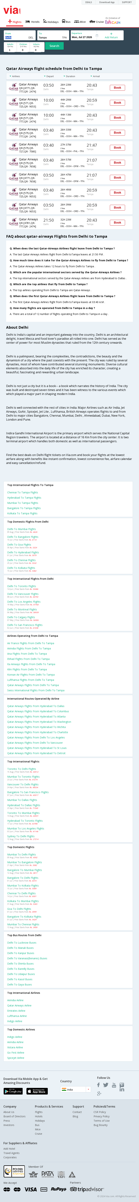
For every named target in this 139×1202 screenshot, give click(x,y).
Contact (77, 1112)
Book (117, 87)
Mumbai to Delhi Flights (21, 854)
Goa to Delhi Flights (19, 909)
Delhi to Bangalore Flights (22, 537)
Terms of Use (102, 1120)
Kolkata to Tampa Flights (22, 513)
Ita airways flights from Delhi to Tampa (31, 664)
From (8, 33)
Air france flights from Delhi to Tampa (30, 643)
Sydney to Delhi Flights (21, 836)
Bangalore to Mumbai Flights (24, 870)
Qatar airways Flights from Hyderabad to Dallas (35, 706)
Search (54, 46)
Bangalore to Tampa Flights (24, 508)
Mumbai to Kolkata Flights (23, 885)
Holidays (40, 1120)
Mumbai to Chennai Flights (23, 924)
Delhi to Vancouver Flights (23, 594)
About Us (8, 1112)
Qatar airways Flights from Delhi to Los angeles (36, 737)
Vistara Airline (15, 1047)
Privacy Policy (101, 1116)
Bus (37, 1125)
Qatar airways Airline (19, 1005)
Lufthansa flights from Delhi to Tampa (30, 680)
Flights (39, 1112)
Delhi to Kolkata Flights (21, 568)
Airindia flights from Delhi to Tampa (29, 648)
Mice (38, 1129)
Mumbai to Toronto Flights (23, 776)
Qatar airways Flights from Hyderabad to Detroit (36, 753)
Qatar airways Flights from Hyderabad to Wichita (36, 727)
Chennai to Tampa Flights (22, 492)
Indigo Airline (14, 1021)
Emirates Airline (16, 1010)
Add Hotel (9, 1148)
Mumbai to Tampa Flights (22, 503)
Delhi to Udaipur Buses (21, 974)
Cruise (38, 1133)
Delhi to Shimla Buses (20, 963)
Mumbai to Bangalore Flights (24, 862)
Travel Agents (11, 1153)
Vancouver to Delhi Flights (23, 784)
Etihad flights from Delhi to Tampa (28, 659)
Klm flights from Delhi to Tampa (27, 669)
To (40, 33)
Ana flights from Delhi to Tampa (27, 653)
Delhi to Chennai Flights (21, 560)
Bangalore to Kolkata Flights (24, 916)
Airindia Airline (15, 1000)
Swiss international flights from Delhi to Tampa (35, 690)
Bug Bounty (101, 1125)
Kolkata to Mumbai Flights (23, 901)
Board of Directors (14, 1116)
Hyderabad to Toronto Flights (25, 820)
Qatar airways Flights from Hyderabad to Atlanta (36, 716)
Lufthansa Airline (17, 1016)
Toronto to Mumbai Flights (23, 813)
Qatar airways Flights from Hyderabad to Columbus (38, 711)
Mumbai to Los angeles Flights (25, 828)
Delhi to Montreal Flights (22, 609)
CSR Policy (100, 1112)
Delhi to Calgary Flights (21, 617)
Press (6, 1120)
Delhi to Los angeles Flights (24, 601)
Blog (75, 1116)
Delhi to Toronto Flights (21, 586)
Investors (8, 1125)
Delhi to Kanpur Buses (20, 953)
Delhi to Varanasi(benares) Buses (27, 958)
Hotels (39, 1116)
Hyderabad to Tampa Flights (24, 497)
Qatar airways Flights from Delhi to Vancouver (35, 742)
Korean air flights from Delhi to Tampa (31, 674)
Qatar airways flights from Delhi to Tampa (33, 685)
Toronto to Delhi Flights (21, 769)
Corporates (10, 1157)
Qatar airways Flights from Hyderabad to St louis (37, 748)
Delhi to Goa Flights (19, 544)
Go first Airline (15, 1052)
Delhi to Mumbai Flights (21, 529)
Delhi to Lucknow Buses (21, 942)
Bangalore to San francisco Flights (28, 792)
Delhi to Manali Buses (20, 948)
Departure (77, 33)
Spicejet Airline (15, 1058)
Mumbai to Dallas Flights (22, 800)
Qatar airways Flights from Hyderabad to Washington (39, 721)
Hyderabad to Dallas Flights (23, 805)
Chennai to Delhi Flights (21, 893)
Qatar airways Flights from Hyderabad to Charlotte (37, 732)
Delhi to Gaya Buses (19, 984)
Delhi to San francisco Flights (25, 625)
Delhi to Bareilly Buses (20, 968)
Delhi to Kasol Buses (19, 979)
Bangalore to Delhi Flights (22, 877)
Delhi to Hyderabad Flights (23, 552)
